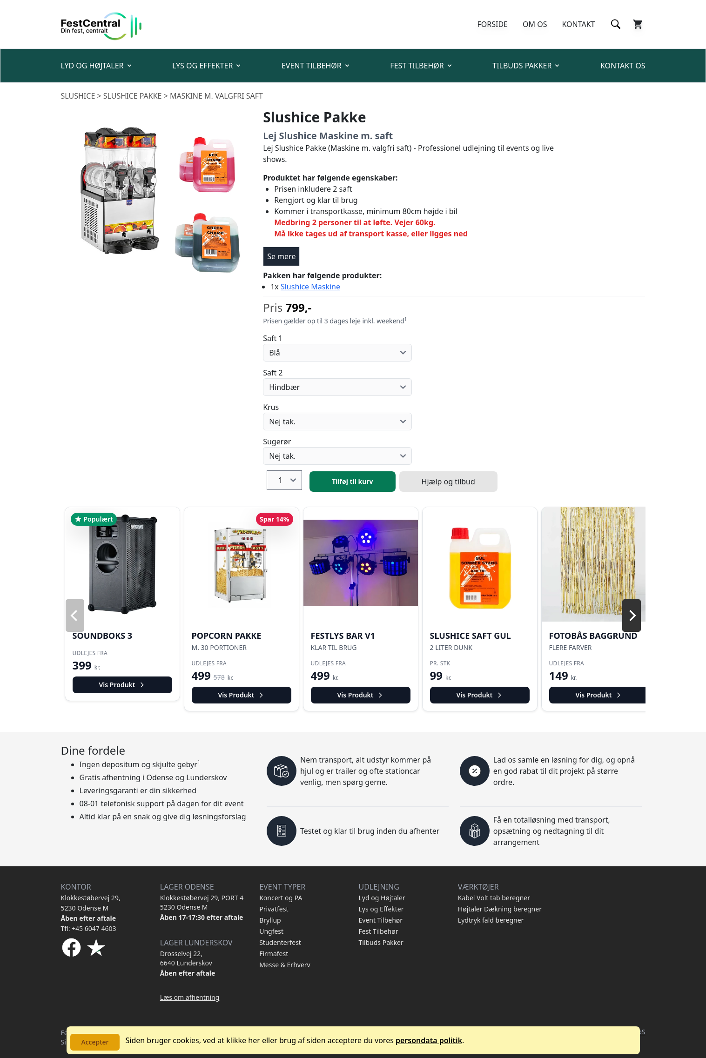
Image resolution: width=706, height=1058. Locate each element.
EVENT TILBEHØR (316, 65)
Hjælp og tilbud (448, 481)
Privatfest (273, 908)
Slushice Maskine (310, 286)
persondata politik (429, 1040)
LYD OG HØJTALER (97, 65)
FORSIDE (492, 24)
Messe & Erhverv (284, 964)
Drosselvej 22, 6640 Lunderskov (186, 958)
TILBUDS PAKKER (526, 65)
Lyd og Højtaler (381, 897)
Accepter (95, 1042)
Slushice (78, 96)
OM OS (535, 24)
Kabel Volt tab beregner (494, 897)
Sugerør (277, 441)
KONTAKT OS (622, 65)
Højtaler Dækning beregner (500, 908)
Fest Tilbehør (378, 931)
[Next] (631, 615)
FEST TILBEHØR (421, 65)
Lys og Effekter (380, 908)
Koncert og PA (280, 897)
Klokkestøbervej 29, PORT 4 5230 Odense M (201, 902)
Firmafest (273, 953)
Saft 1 (272, 338)
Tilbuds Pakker (380, 942)
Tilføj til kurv (352, 481)
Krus (271, 407)
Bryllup (270, 920)
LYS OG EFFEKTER (207, 65)
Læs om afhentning (189, 997)
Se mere (281, 256)
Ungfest (271, 931)
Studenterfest (280, 942)
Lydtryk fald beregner (491, 920)
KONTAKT (578, 24)
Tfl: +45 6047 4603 (88, 928)
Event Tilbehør (380, 920)
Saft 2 (272, 373)
